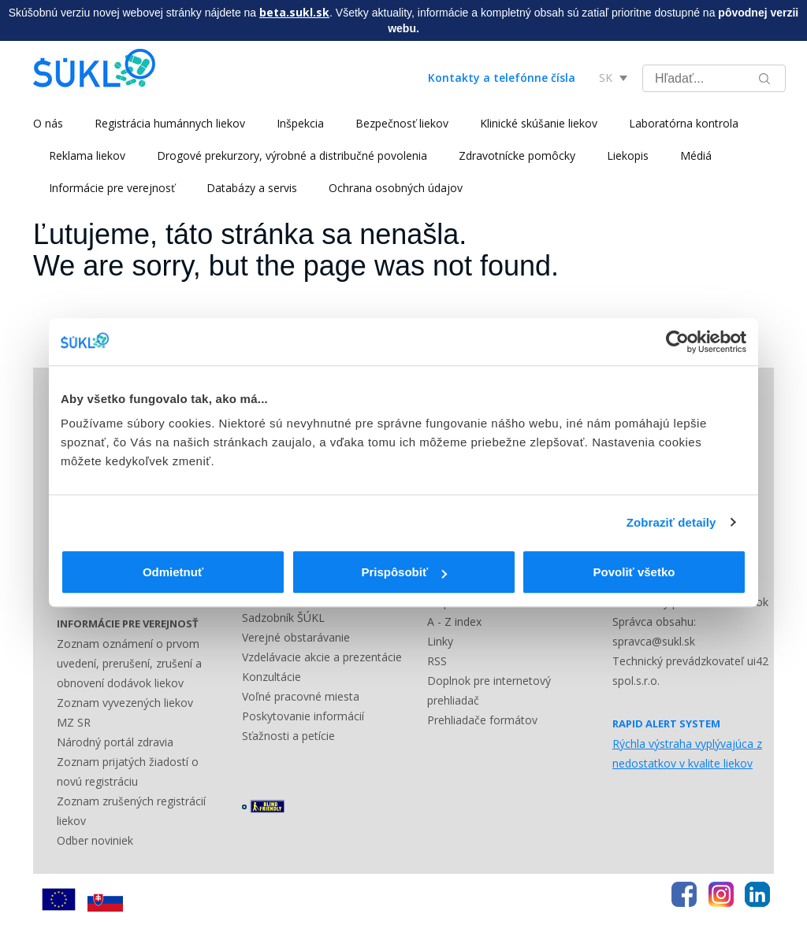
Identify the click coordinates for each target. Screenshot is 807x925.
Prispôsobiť (404, 572)
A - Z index (454, 621)
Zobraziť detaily (671, 522)
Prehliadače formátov (482, 719)
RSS (437, 660)
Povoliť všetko (634, 572)
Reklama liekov (87, 155)
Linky (440, 641)
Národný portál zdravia (115, 741)
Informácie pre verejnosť (112, 187)
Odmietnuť (173, 572)
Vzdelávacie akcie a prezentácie (322, 656)
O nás (48, 123)
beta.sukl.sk (294, 12)
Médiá (696, 155)
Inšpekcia (300, 123)
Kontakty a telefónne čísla (501, 77)
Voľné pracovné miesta (300, 696)
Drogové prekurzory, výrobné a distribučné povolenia (292, 155)
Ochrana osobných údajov (396, 187)
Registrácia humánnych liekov (170, 123)
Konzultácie (271, 676)
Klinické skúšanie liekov (538, 123)
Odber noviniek (95, 840)
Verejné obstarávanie (296, 637)
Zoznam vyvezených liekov (125, 702)
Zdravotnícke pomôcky (517, 155)
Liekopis (628, 155)
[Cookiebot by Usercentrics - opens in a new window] (677, 341)
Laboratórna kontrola (683, 123)
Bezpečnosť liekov (401, 123)
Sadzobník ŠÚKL (283, 617)
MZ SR (74, 722)
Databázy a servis (251, 187)
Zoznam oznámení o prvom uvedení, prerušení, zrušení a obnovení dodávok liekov (129, 663)
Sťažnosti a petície (288, 735)
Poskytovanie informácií (303, 716)
